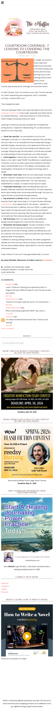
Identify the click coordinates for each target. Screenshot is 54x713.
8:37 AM (9, 296)
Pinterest (4, 592)
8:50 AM (9, 305)
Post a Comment (7, 328)
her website (47, 260)
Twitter (4, 589)
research (13, 270)
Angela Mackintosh (13, 308)
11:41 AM (9, 314)
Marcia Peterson (12, 299)
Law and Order (6, 204)
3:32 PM (9, 325)
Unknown (9, 317)
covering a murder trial (10, 113)
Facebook (4, 583)
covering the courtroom (14, 267)
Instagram (5, 586)
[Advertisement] (27, 679)
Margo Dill (10, 284)
